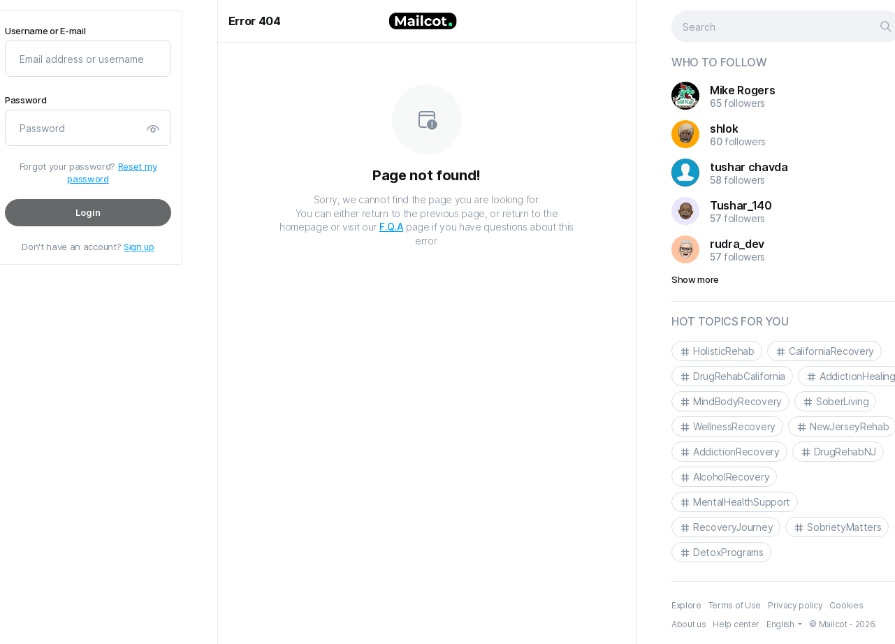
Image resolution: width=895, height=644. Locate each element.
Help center (736, 624)
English (780, 624)
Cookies (846, 605)
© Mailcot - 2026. (843, 624)
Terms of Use (734, 605)
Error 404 (254, 21)
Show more (695, 279)
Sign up (138, 246)
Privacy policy (794, 605)
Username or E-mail (45, 31)
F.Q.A (391, 227)
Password (25, 100)
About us (688, 624)
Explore (686, 605)
